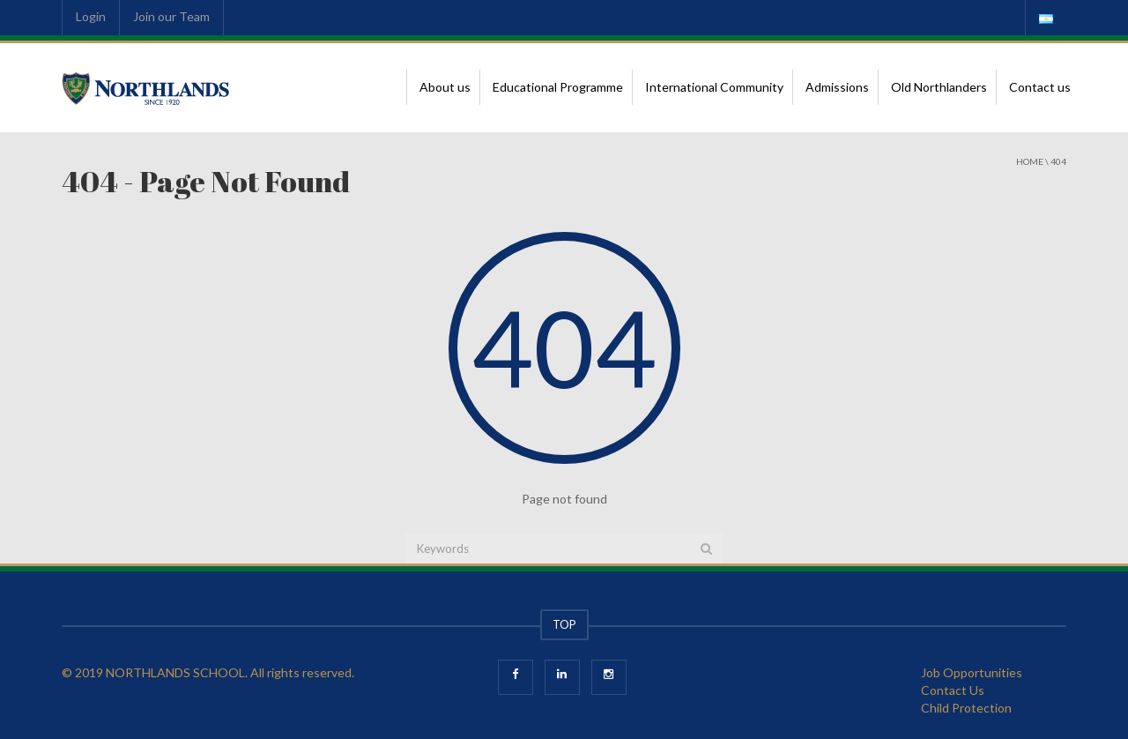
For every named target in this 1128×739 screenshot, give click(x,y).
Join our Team (171, 16)
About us (445, 86)
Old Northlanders (939, 86)
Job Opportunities (971, 672)
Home (1029, 161)
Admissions (837, 86)
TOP (564, 624)
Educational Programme (558, 86)
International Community (714, 86)
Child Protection (966, 707)
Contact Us (952, 690)
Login (91, 16)
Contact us (1040, 86)
